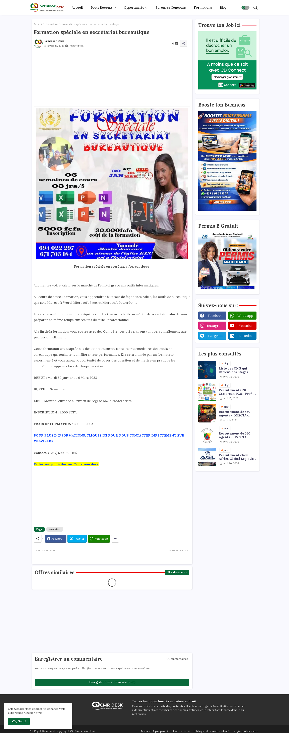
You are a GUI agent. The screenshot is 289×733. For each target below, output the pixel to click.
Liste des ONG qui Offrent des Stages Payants (233, 370)
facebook (215, 316)
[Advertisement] (112, 78)
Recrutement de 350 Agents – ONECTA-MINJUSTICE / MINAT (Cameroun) (236, 435)
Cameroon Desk (84, 731)
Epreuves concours (171, 7)
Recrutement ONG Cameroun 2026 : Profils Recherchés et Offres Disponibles (237, 392)
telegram (215, 336)
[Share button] (115, 539)
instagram (215, 326)
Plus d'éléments (177, 572)
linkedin (245, 336)
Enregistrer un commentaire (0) (112, 682)
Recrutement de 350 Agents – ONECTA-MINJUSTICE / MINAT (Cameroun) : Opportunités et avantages (236, 413)
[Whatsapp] (99, 539)
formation (52, 24)
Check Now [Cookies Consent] (32, 713)
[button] (245, 8)
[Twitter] (77, 539)
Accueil (77, 7)
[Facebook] (55, 539)
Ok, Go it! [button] (19, 721)
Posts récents (102, 7)
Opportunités (134, 7)
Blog (223, 7)
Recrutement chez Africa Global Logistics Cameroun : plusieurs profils (237, 457)
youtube (245, 326)
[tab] (77, 7)
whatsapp (245, 316)
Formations (203, 7)
